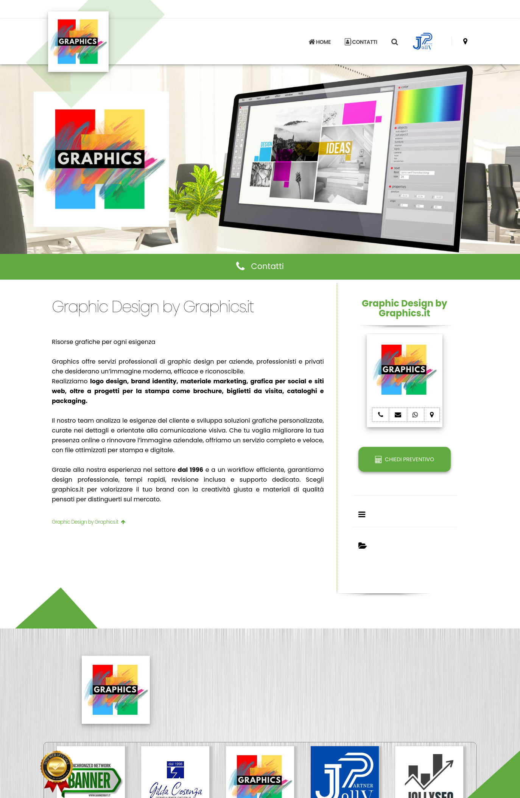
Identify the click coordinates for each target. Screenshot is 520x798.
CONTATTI (361, 42)
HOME (319, 42)
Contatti (260, 266)
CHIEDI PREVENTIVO (404, 459)
